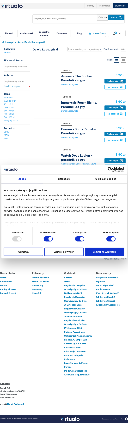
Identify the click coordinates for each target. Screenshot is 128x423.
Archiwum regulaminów (77, 375)
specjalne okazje (44, 33)
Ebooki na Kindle (40, 281)
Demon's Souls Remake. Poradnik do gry (79, 131)
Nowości (36, 293)
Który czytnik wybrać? (107, 293)
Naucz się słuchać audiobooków (105, 287)
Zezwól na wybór (64, 251)
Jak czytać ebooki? (105, 297)
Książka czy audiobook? (108, 305)
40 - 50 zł (9, 114)
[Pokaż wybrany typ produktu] (102, 18)
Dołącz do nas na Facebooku (115, 418)
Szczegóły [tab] (64, 178)
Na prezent (115, 87)
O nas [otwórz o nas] (67, 281)
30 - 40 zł (9, 110)
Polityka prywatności (74, 332)
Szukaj (116, 17)
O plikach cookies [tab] (105, 178)
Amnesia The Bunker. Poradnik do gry (77, 78)
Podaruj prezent (8, 293)
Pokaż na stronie (111, 49)
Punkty (90, 5)
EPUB (6, 132)
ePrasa (3, 285)
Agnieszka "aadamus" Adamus (75, 164)
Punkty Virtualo (8, 289)
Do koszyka (115, 81)
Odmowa (23, 251)
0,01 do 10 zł (10, 100)
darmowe (61, 33)
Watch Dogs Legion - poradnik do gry (77, 158)
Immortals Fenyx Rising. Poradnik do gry (79, 105)
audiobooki (6, 281)
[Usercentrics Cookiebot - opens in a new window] (110, 169)
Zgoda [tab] (22, 178)
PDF (6, 138)
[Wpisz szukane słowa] (64, 19)
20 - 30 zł (9, 107)
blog (79, 33)
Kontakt (68, 277)
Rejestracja (104, 5)
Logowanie (120, 5)
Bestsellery (37, 289)
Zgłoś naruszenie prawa (75, 363)
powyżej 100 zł (11, 120)
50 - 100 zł (9, 117)
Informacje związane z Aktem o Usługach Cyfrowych (75, 355)
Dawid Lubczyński (17, 86)
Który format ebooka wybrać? (107, 279)
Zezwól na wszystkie (104, 251)
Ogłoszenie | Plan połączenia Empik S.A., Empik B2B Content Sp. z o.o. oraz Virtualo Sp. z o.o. (78, 342)
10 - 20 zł (8, 104)
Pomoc (67, 367)
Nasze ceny (97, 33)
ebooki (7, 52)
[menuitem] (9, 33)
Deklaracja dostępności (75, 371)
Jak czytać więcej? (105, 301)
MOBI (6, 135)
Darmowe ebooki (40, 277)
